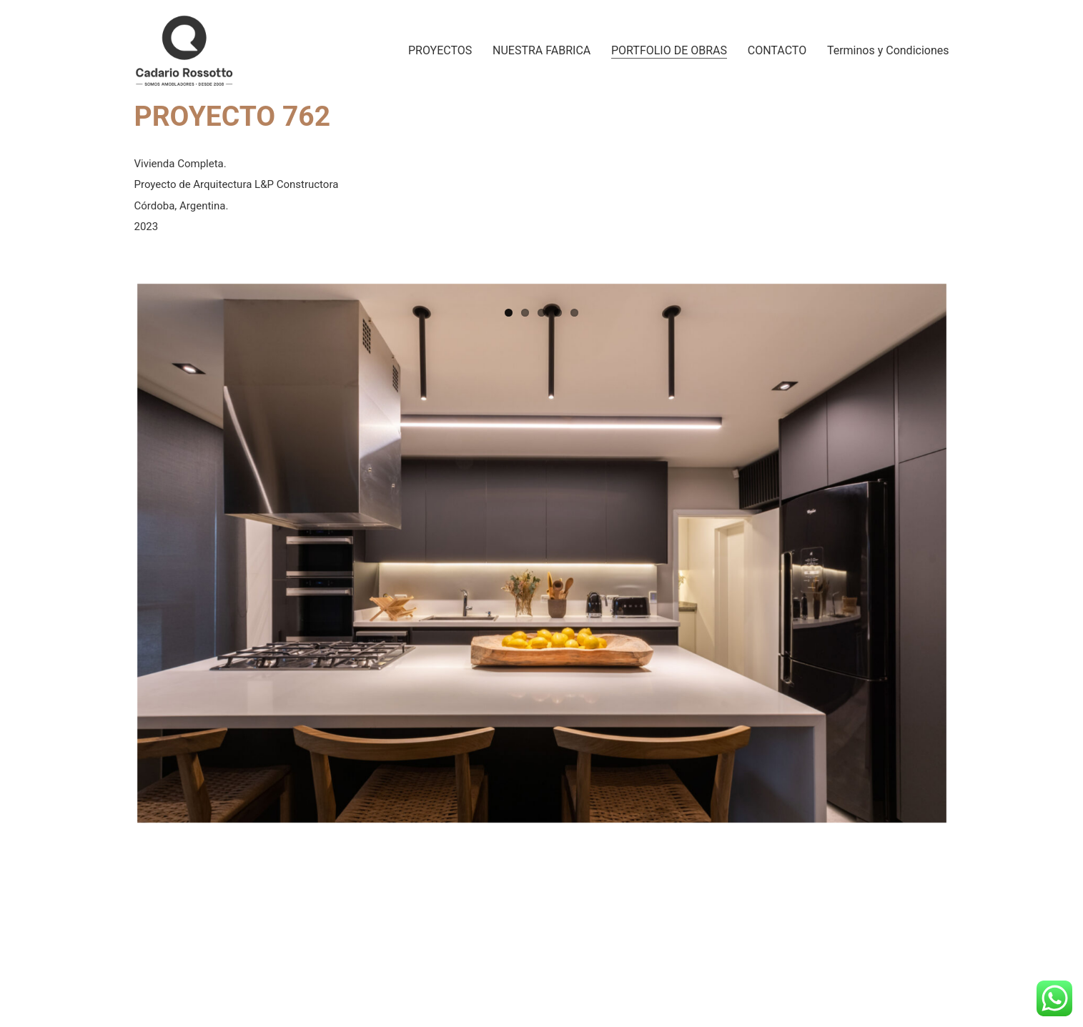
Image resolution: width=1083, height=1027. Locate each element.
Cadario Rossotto (267, 994)
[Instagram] (858, 991)
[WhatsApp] (924, 991)
